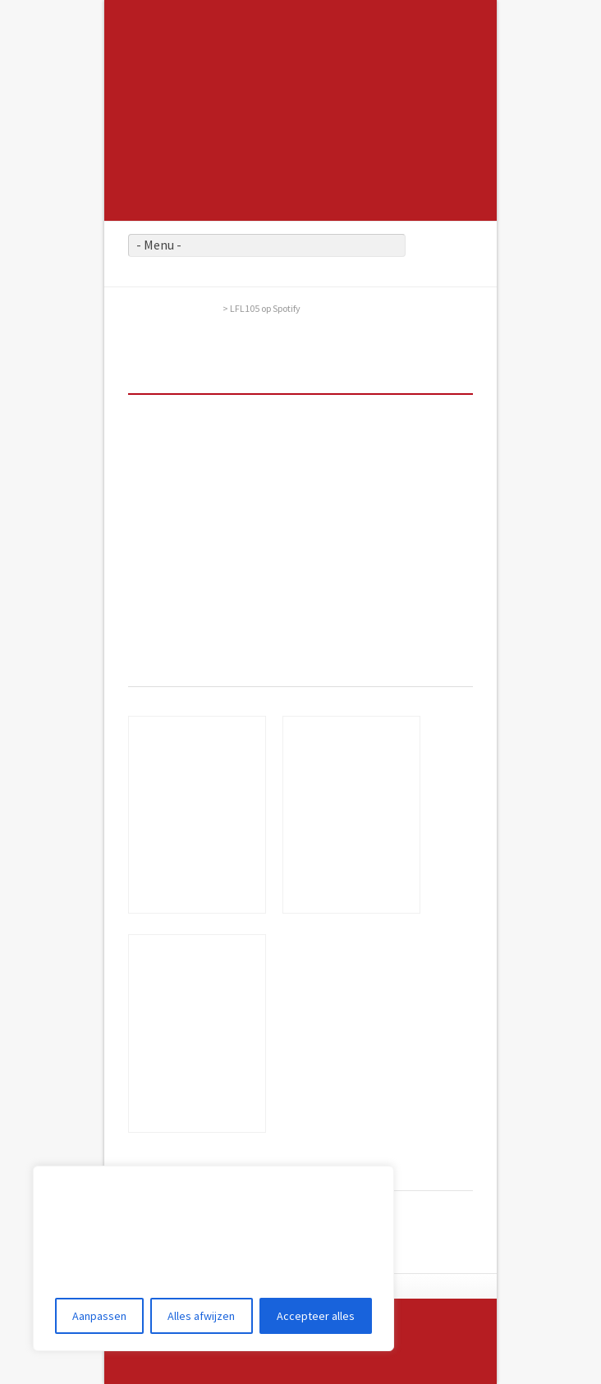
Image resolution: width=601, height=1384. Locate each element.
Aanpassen (99, 1315)
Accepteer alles (316, 1315)
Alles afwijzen (201, 1315)
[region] (213, 1258)
